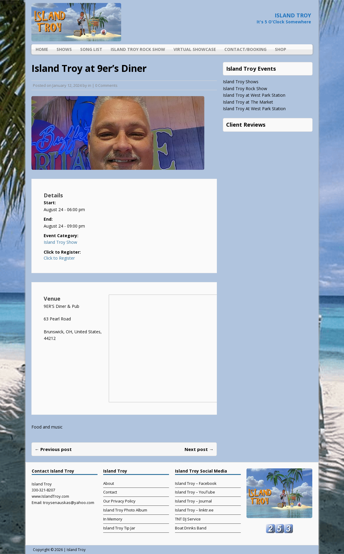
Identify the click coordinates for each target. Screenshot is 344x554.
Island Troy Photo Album (125, 510)
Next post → (199, 449)
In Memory (112, 519)
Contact (110, 492)
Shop (280, 49)
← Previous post (53, 449)
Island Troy (76, 549)
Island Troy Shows (240, 81)
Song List (91, 49)
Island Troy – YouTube (195, 492)
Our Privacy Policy (119, 501)
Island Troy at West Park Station (254, 95)
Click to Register (59, 258)
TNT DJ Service (188, 519)
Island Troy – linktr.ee (194, 510)
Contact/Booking (245, 49)
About (108, 483)
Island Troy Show (60, 242)
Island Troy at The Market (248, 102)
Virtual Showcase (194, 49)
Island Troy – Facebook (196, 483)
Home (42, 49)
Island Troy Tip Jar (119, 528)
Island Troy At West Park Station (254, 108)
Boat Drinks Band (190, 528)
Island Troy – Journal (193, 501)
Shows (64, 49)
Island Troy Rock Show (138, 49)
